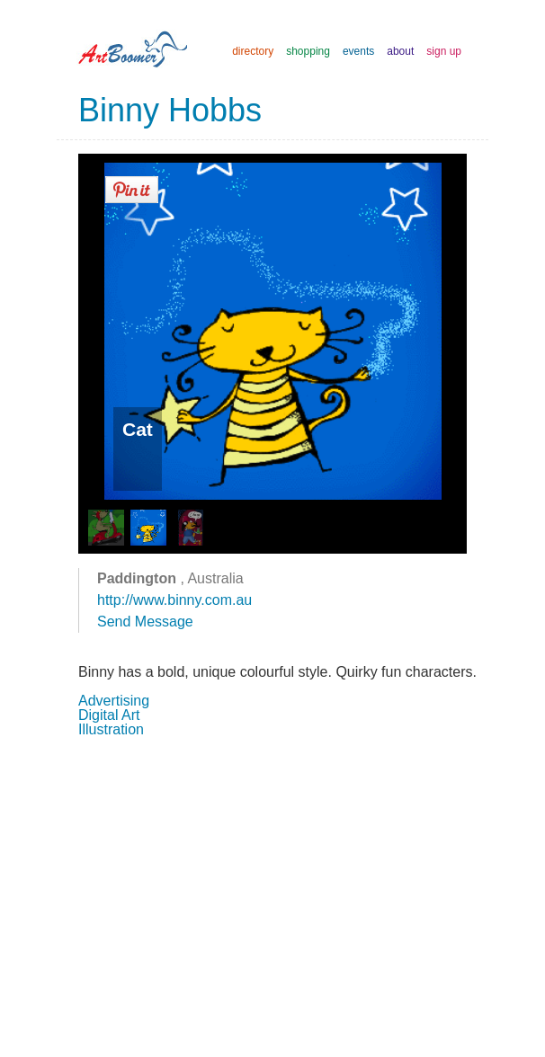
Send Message (145, 621)
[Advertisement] (272, 895)
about (400, 51)
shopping (308, 51)
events (358, 51)
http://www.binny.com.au (174, 600)
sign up (443, 51)
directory (252, 51)
